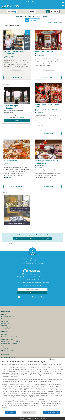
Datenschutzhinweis (32, 418)
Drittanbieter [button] (42, 418)
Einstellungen (29, 412)
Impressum (22, 418)
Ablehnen (10, 412)
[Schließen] (62, 359)
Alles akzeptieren (51, 412)
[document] (32, 385)
